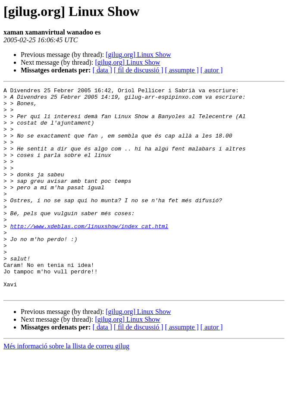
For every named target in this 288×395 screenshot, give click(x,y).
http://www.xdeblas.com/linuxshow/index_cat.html (89, 254)
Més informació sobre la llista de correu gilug (66, 387)
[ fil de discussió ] (138, 70)
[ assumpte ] (182, 70)
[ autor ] (211, 70)
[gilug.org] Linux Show (138, 54)
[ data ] (102, 70)
